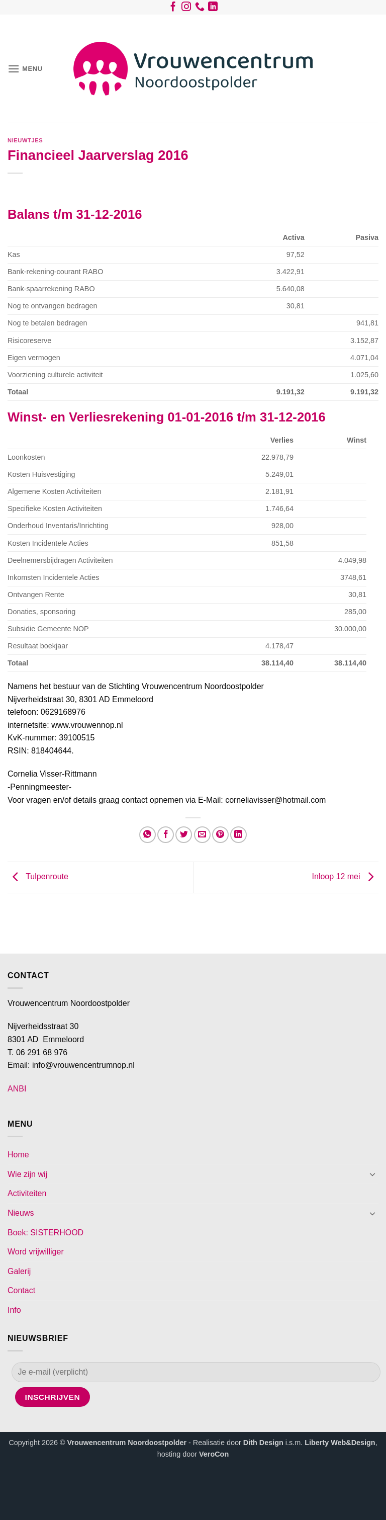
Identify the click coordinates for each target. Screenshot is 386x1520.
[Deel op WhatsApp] (147, 834)
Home (18, 1154)
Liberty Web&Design (340, 1443)
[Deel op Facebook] (165, 834)
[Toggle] (372, 1174)
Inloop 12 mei (345, 877)
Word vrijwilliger (36, 1251)
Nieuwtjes (25, 140)
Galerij (19, 1271)
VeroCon (214, 1454)
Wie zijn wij (27, 1174)
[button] (25, 68)
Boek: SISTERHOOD (45, 1232)
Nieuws (21, 1213)
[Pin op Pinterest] (220, 834)
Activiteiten (27, 1193)
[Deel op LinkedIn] (238, 834)
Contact (21, 1290)
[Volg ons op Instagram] (186, 8)
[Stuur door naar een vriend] (202, 834)
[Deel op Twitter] (183, 834)
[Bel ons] (200, 8)
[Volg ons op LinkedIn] (213, 8)
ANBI (17, 1088)
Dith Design (263, 1443)
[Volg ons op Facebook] (173, 8)
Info (14, 1310)
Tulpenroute (38, 877)
